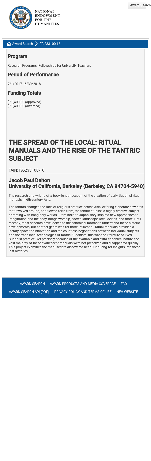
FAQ (124, 284)
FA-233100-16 (50, 44)
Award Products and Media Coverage (83, 284)
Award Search (22, 44)
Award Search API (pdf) (29, 292)
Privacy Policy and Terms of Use (83, 292)
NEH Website (127, 292)
